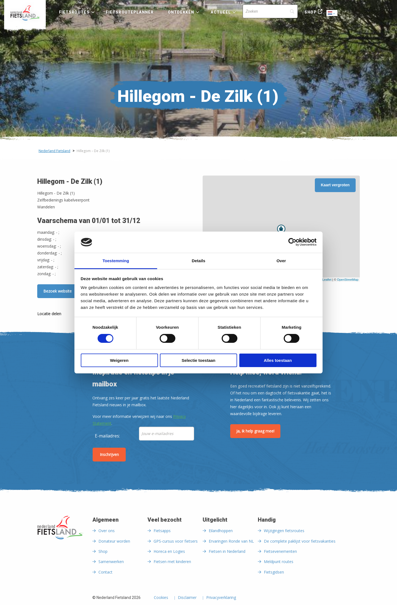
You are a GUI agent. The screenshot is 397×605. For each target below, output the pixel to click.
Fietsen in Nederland (227, 551)
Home (25, 13)
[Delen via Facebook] (68, 315)
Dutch (332, 13)
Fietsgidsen (274, 572)
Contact (105, 572)
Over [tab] (281, 260)
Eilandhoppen (221, 530)
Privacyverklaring (221, 598)
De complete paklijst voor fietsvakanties (300, 541)
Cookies (161, 598)
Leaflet (326, 279)
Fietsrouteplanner (130, 12)
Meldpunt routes (278, 561)
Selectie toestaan (199, 360)
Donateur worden (114, 541)
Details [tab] (198, 260)
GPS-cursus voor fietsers (176, 541)
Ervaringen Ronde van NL (231, 541)
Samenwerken (111, 561)
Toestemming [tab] (116, 260)
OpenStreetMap (347, 279)
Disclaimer (187, 598)
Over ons (106, 530)
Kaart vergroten (335, 185)
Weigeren (119, 360)
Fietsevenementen (280, 551)
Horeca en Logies (169, 551)
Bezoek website (57, 291)
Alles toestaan (278, 360)
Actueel (221, 12)
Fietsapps (162, 530)
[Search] (270, 11)
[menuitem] (25, 13)
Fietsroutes (74, 12)
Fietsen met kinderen (172, 561)
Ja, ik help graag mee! (255, 431)
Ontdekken (181, 12)
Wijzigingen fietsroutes (284, 530)
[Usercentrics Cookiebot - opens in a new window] (292, 242)
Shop (310, 12)
